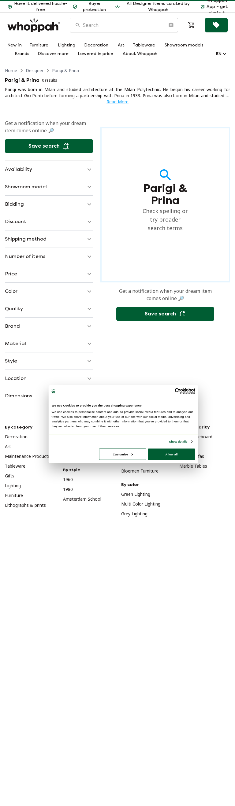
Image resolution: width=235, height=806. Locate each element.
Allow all (171, 454)
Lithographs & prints (25, 505)
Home (11, 70)
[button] (37, 7)
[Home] (33, 25)
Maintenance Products (27, 456)
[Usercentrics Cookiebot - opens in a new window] (177, 391)
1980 (68, 489)
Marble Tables (193, 466)
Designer (34, 70)
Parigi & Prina (65, 70)
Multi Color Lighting (140, 504)
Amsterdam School (82, 499)
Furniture (14, 495)
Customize (123, 454)
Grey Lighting (134, 514)
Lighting (13, 485)
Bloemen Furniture (140, 471)
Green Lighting (135, 494)
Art (8, 446)
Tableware (15, 466)
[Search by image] (171, 25)
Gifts (9, 476)
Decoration (16, 437)
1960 (68, 479)
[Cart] (191, 25)
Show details (178, 441)
